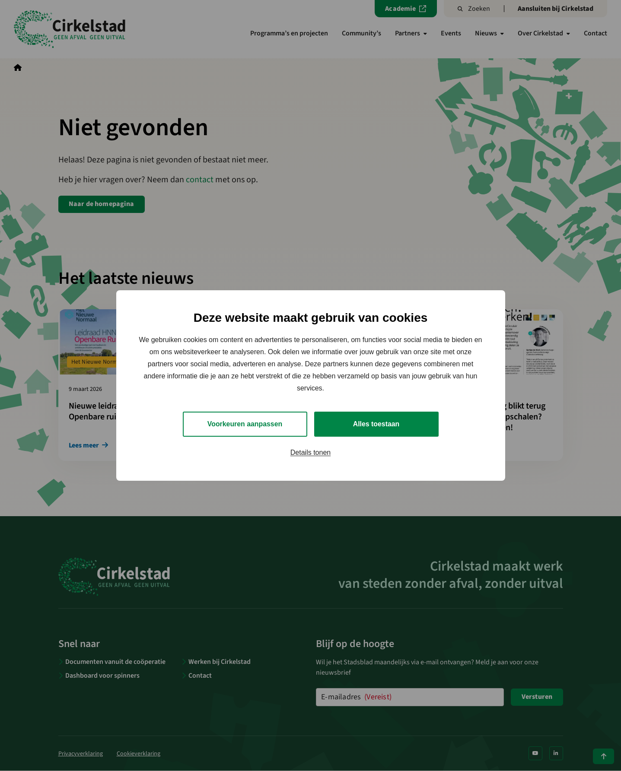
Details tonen (310, 452)
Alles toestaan (376, 424)
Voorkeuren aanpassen (245, 424)
